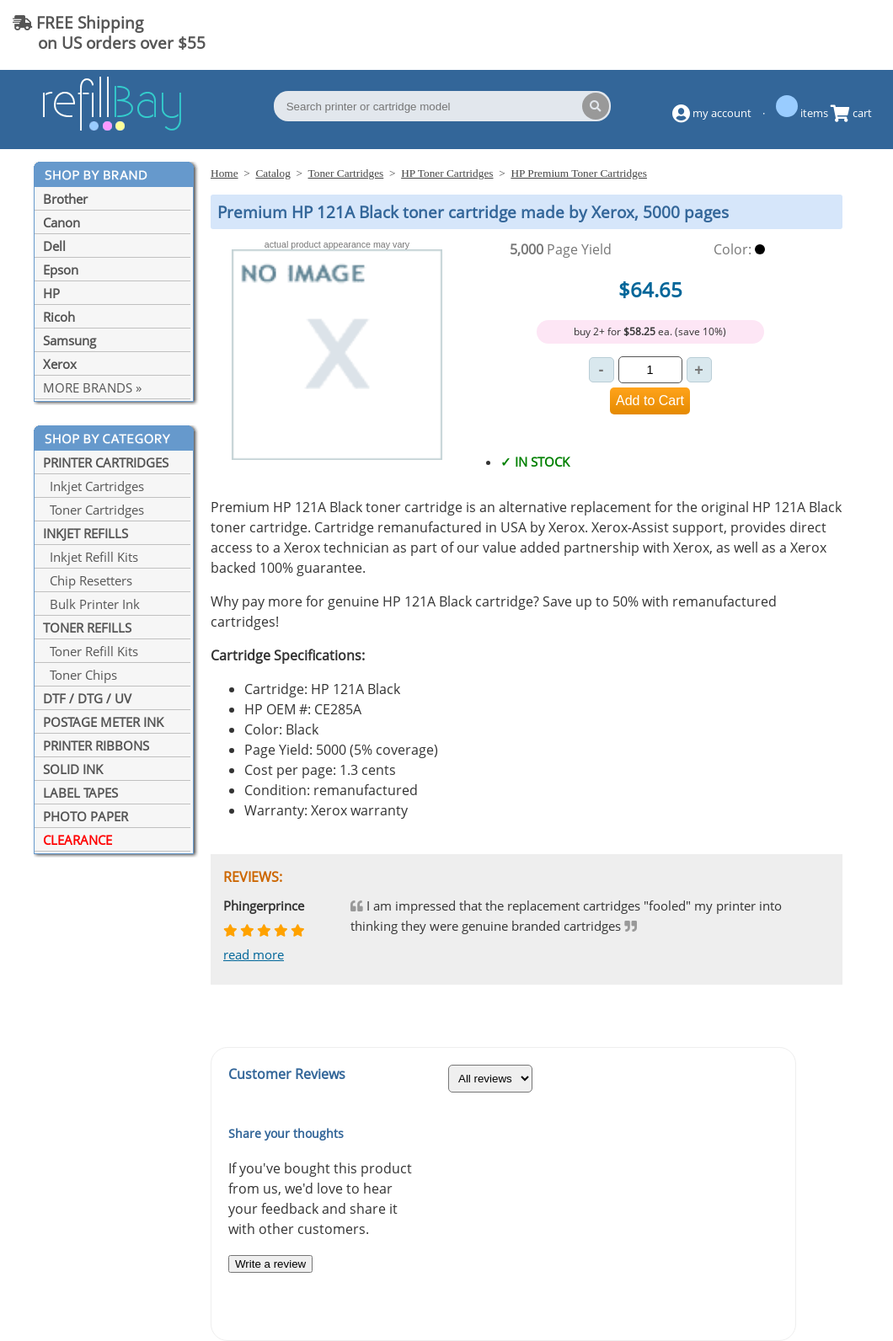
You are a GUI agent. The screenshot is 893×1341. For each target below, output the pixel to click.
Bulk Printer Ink (91, 604)
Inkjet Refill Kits (90, 556)
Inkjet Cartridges (93, 486)
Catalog (272, 173)
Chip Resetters (87, 580)
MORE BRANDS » (92, 387)
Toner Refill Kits (90, 651)
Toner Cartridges (93, 509)
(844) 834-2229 (812, 32)
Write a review (270, 1264)
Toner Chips (80, 674)
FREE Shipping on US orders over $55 (109, 32)
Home (224, 173)
